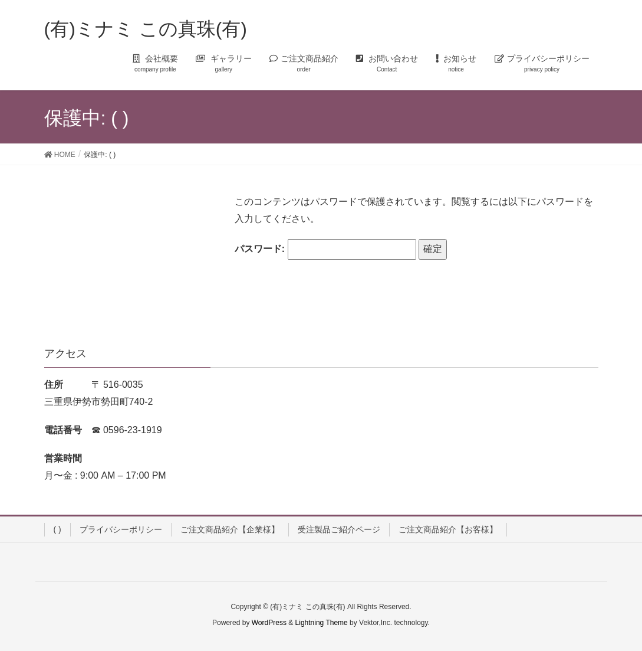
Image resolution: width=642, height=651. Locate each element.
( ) (57, 529)
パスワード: (325, 249)
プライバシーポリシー (121, 529)
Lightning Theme (321, 623)
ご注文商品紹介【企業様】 (229, 529)
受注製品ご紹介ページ (339, 529)
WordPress (269, 623)
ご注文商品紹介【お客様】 (448, 529)
